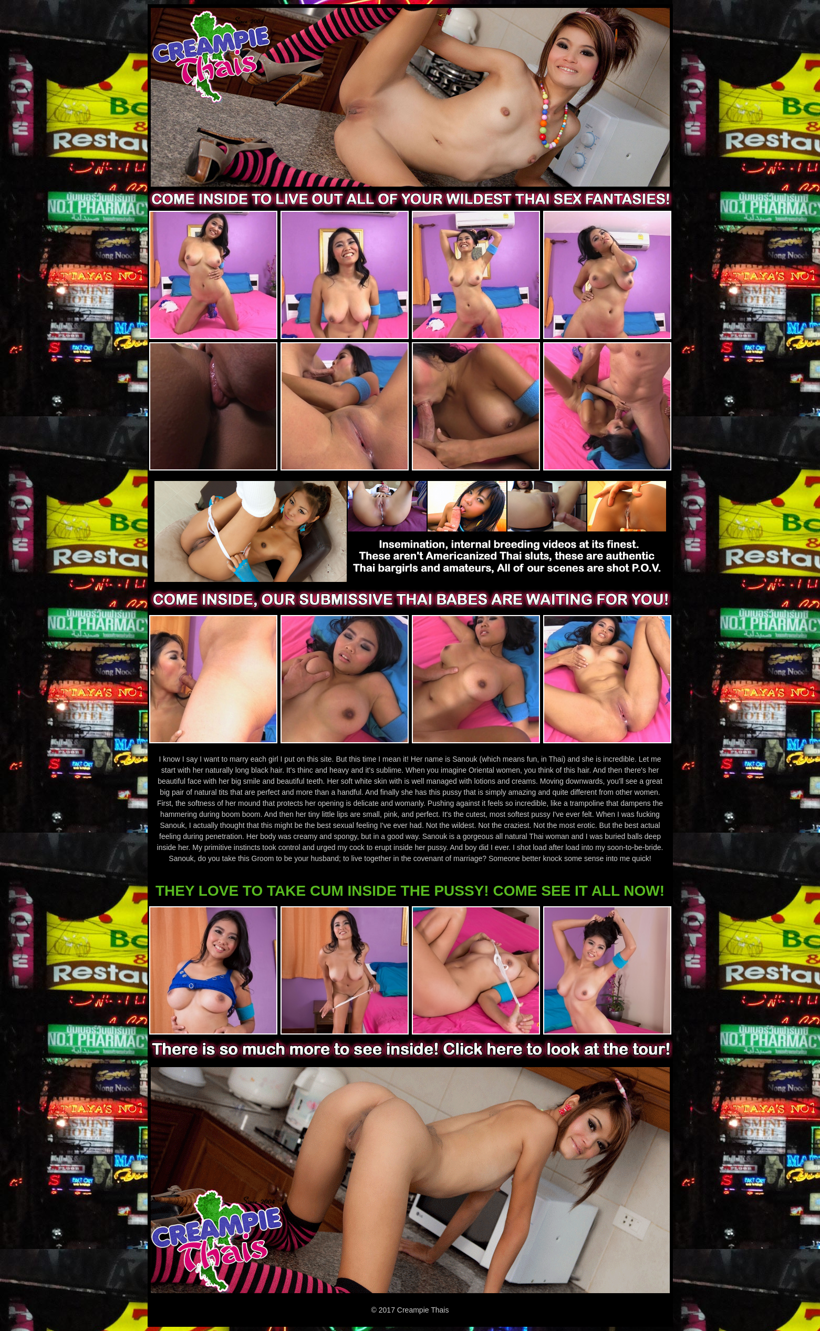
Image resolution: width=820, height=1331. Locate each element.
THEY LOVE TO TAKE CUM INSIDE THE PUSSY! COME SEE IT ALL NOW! (410, 891)
